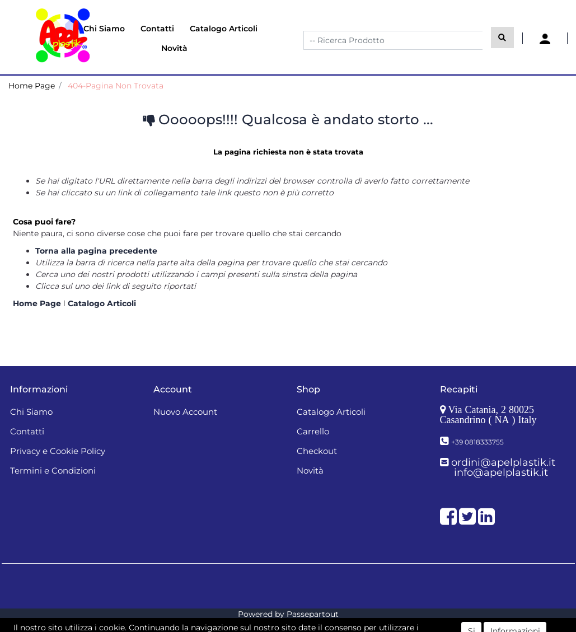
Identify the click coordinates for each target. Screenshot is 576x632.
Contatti (157, 29)
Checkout (317, 451)
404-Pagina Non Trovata (115, 86)
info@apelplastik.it (501, 472)
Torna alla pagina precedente (96, 251)
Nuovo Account (185, 411)
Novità (174, 48)
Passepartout (313, 614)
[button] (502, 37)
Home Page (31, 86)
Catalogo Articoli (223, 29)
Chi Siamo (104, 29)
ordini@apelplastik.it (503, 462)
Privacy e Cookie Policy (57, 451)
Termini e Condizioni (53, 470)
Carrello (313, 431)
